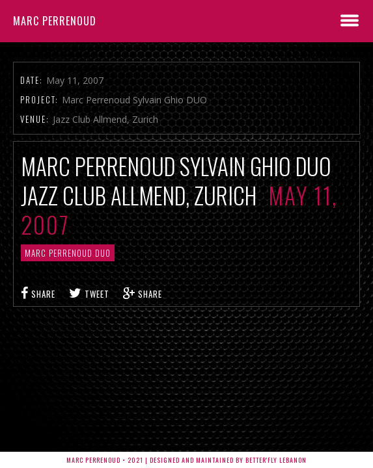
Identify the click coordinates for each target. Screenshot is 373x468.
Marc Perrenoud (54, 21)
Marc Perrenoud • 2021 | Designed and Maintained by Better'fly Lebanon (186, 460)
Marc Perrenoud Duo (68, 252)
